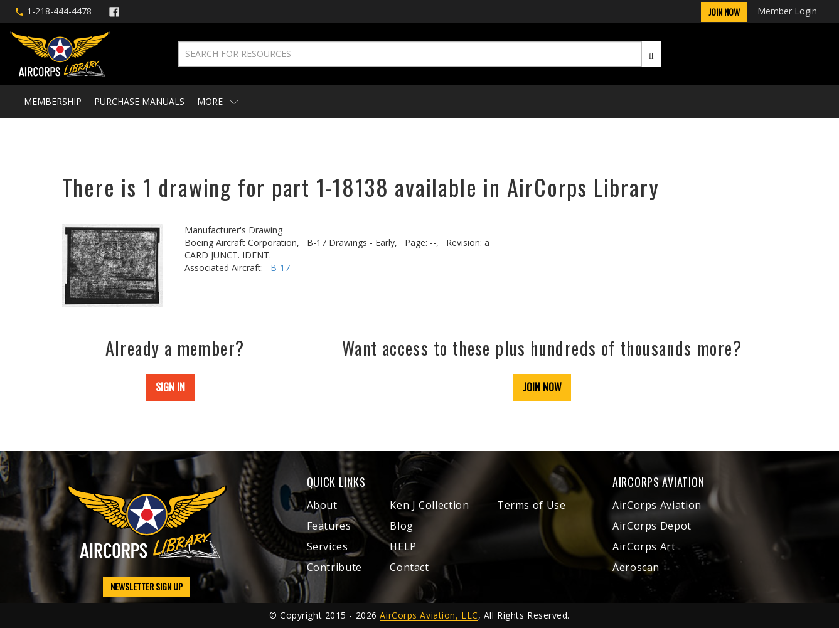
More (217, 101)
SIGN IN (170, 387)
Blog (402, 526)
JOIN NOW (542, 387)
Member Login (787, 11)
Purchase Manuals (139, 101)
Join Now (724, 11)
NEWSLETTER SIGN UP (146, 586)
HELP (403, 546)
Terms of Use (531, 505)
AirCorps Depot (652, 526)
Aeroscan (636, 567)
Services (327, 546)
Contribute (334, 567)
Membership (53, 101)
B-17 (280, 268)
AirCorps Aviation (657, 505)
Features (329, 526)
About (322, 505)
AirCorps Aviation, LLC (429, 615)
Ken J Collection (429, 505)
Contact (409, 567)
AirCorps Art (644, 546)
